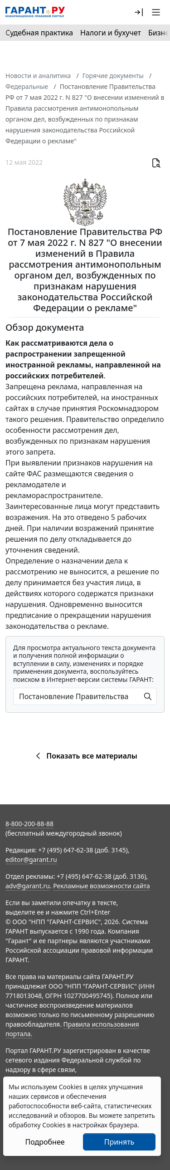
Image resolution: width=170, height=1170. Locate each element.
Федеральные (26, 86)
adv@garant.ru (27, 885)
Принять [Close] (119, 1142)
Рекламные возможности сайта (101, 885)
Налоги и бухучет (110, 33)
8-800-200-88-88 (29, 823)
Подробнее (44, 1142)
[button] (138, 12)
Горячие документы (113, 75)
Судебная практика (39, 33)
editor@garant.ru (31, 859)
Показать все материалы (85, 755)
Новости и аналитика (38, 75)
